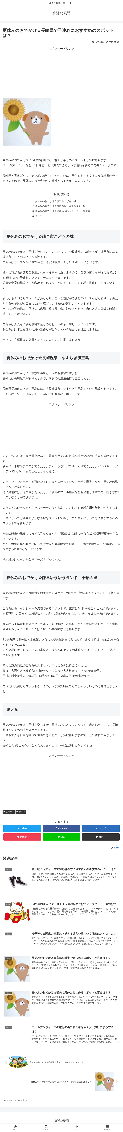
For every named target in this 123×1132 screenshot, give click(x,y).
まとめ (37, 216)
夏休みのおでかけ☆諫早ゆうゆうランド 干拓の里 (62, 211)
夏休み (20, 813)
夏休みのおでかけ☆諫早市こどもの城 (55, 201)
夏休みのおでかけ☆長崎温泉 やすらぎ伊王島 (60, 206)
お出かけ (9, 813)
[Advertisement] (61, 73)
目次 (57, 194)
